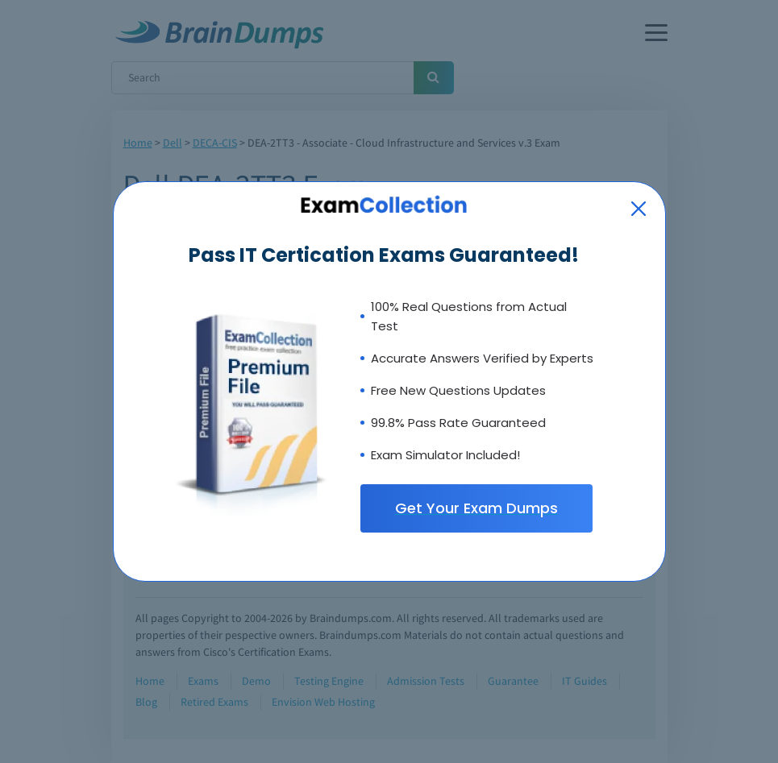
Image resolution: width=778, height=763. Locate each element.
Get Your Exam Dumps (476, 508)
